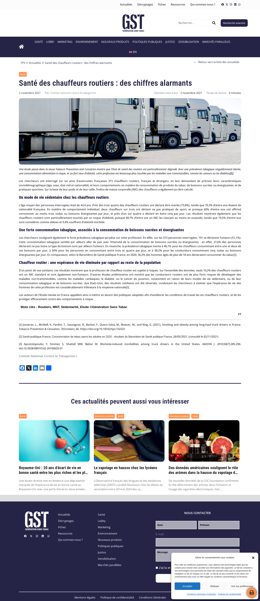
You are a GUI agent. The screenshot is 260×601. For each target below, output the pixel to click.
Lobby (50, 42)
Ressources (178, 4)
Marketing (65, 42)
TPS (23, 63)
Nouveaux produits (115, 42)
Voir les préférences (242, 586)
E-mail (160, 534)
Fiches (162, 4)
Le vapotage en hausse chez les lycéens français (125, 470)
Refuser (214, 586)
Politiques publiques (147, 42)
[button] (253, 557)
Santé (39, 42)
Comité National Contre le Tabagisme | (48, 356)
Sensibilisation (188, 42)
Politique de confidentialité (229, 594)
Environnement (87, 42)
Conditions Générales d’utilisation (201, 594)
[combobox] (194, 23)
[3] (127, 287)
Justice (170, 42)
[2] (234, 254)
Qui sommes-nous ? (202, 4)
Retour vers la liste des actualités (216, 62)
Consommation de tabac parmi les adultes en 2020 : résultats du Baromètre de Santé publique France (112, 336)
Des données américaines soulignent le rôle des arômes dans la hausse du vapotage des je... (204, 470)
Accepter (187, 586)
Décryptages (145, 4)
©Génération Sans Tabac (108, 307)
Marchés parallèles (216, 42)
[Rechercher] (213, 23)
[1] (20, 324)
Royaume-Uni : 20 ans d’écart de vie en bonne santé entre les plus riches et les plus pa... (54, 470)
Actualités (126, 4)
